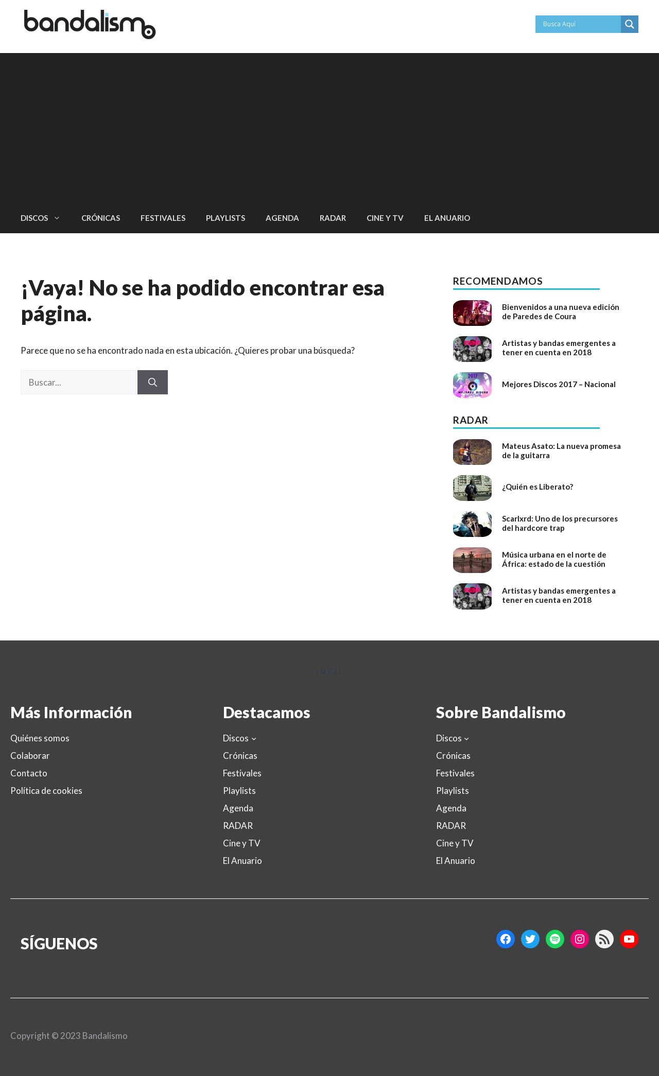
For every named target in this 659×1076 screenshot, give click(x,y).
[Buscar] (152, 382)
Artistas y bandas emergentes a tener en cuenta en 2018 (559, 347)
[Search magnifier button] (629, 24)
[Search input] (580, 24)
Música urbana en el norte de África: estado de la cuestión (554, 559)
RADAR (333, 217)
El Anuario (447, 217)
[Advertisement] (329, 125)
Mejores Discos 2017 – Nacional (559, 384)
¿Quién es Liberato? (537, 486)
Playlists (225, 217)
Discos (46, 217)
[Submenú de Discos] (253, 738)
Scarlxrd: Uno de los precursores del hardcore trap (560, 523)
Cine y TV (385, 217)
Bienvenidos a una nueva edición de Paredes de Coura (560, 311)
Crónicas (100, 217)
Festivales (163, 217)
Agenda (282, 217)
